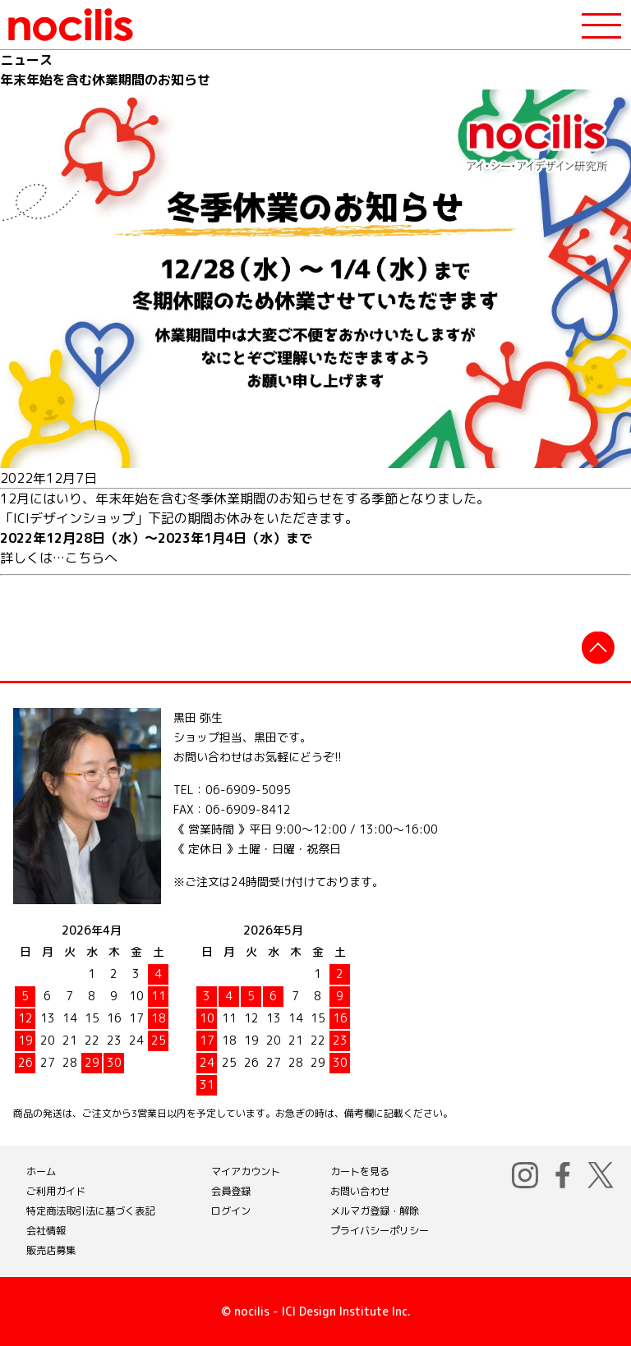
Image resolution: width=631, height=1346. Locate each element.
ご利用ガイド (55, 1191)
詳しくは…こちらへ (58, 558)
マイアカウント (245, 1171)
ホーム (41, 1171)
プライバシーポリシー (379, 1231)
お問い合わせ (359, 1191)
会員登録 (231, 1191)
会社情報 (46, 1231)
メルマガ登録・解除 (374, 1211)
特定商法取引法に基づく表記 (90, 1211)
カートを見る (359, 1171)
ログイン (231, 1211)
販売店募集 (51, 1250)
